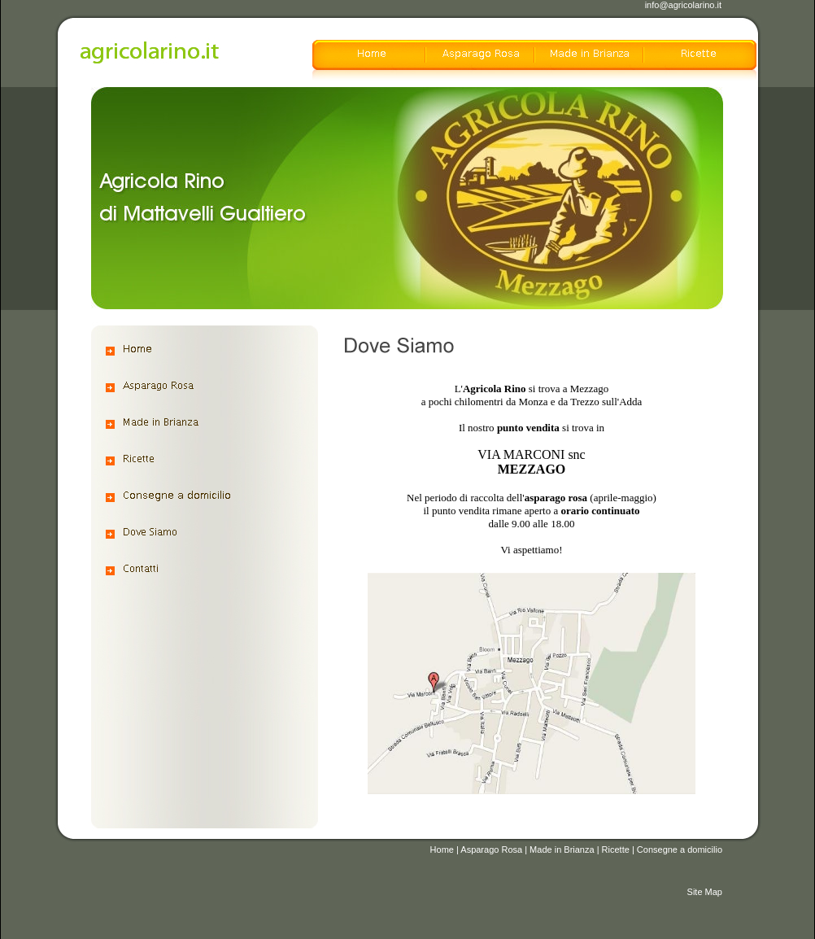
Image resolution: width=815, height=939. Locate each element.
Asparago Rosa (491, 849)
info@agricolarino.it (683, 5)
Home (442, 849)
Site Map (704, 892)
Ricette (616, 849)
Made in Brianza (562, 849)
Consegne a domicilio (679, 849)
